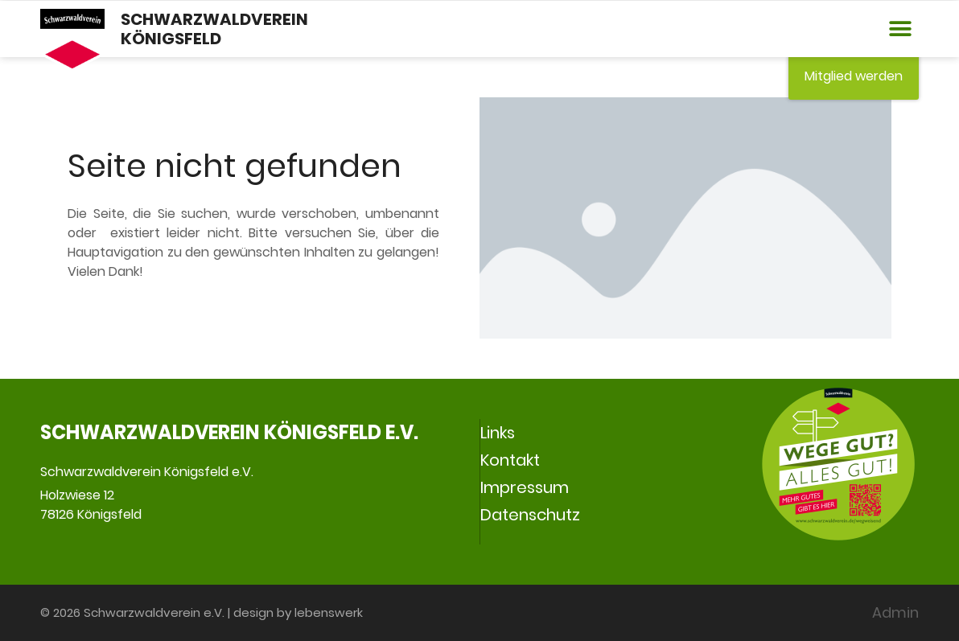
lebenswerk (328, 612)
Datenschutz (530, 514)
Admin (895, 612)
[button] (901, 29)
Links (497, 432)
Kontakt (510, 460)
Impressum (524, 487)
